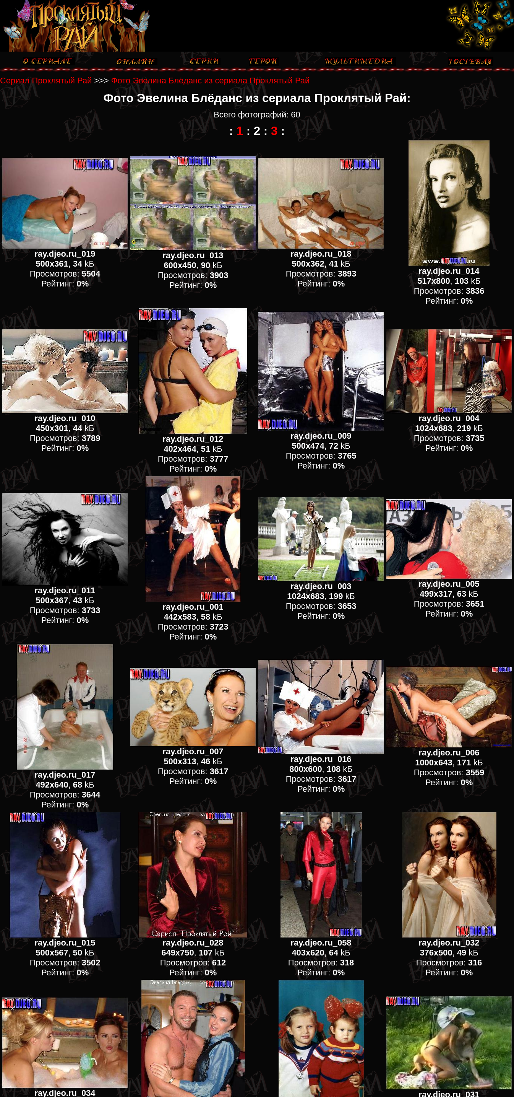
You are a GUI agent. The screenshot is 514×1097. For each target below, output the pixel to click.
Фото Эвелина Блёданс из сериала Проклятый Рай (210, 80)
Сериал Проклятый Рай (46, 80)
